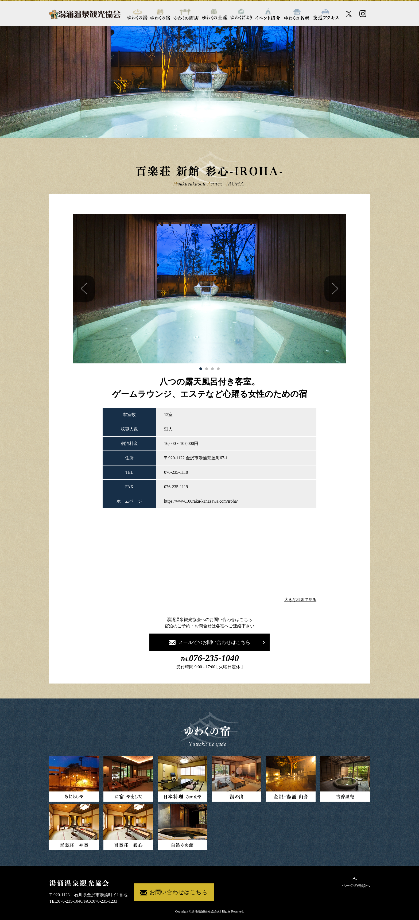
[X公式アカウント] (349, 14)
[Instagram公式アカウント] (362, 13)
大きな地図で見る (300, 599)
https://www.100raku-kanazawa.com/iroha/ (201, 501)
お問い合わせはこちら (174, 892)
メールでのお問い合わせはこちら (209, 642)
